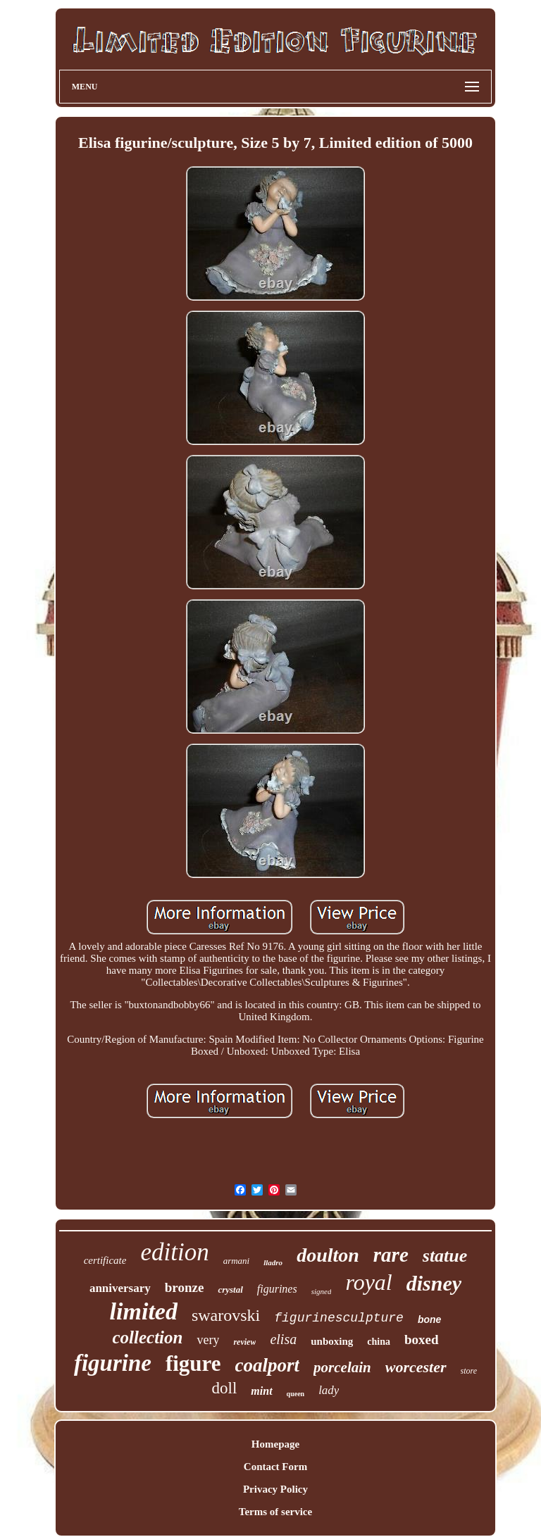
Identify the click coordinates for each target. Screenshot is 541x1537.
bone (429, 1319)
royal (368, 1282)
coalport (267, 1365)
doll (224, 1388)
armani (236, 1260)
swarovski (226, 1315)
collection (147, 1337)
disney (433, 1283)
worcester (416, 1367)
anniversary (120, 1288)
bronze (184, 1287)
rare (391, 1254)
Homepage (275, 1444)
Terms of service (275, 1511)
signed (321, 1291)
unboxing (332, 1341)
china (378, 1341)
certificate (105, 1260)
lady (328, 1390)
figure (193, 1363)
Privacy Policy (275, 1489)
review (244, 1342)
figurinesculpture (339, 1318)
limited (144, 1311)
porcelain (342, 1367)
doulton (328, 1255)
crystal (230, 1289)
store (469, 1371)
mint (261, 1391)
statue (445, 1256)
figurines (277, 1289)
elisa (283, 1339)
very (208, 1340)
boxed (421, 1339)
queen (296, 1394)
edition (174, 1252)
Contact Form (275, 1466)
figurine (112, 1363)
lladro (272, 1262)
